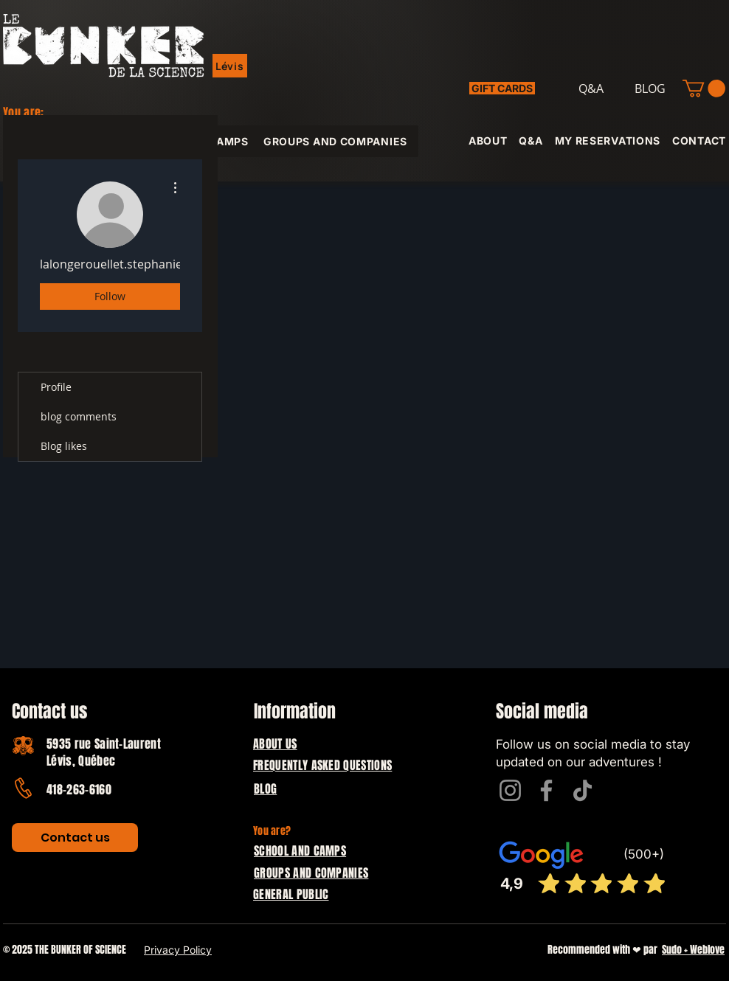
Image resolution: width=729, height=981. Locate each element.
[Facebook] (546, 790)
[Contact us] (75, 837)
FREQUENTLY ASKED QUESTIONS (322, 765)
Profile (56, 387)
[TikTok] (582, 790)
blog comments (79, 416)
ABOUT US (275, 743)
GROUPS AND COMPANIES (311, 872)
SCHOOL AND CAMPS (300, 850)
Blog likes (64, 446)
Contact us (49, 711)
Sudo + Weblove (693, 949)
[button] (230, 65)
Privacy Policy (178, 949)
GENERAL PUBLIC (290, 894)
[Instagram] (510, 790)
